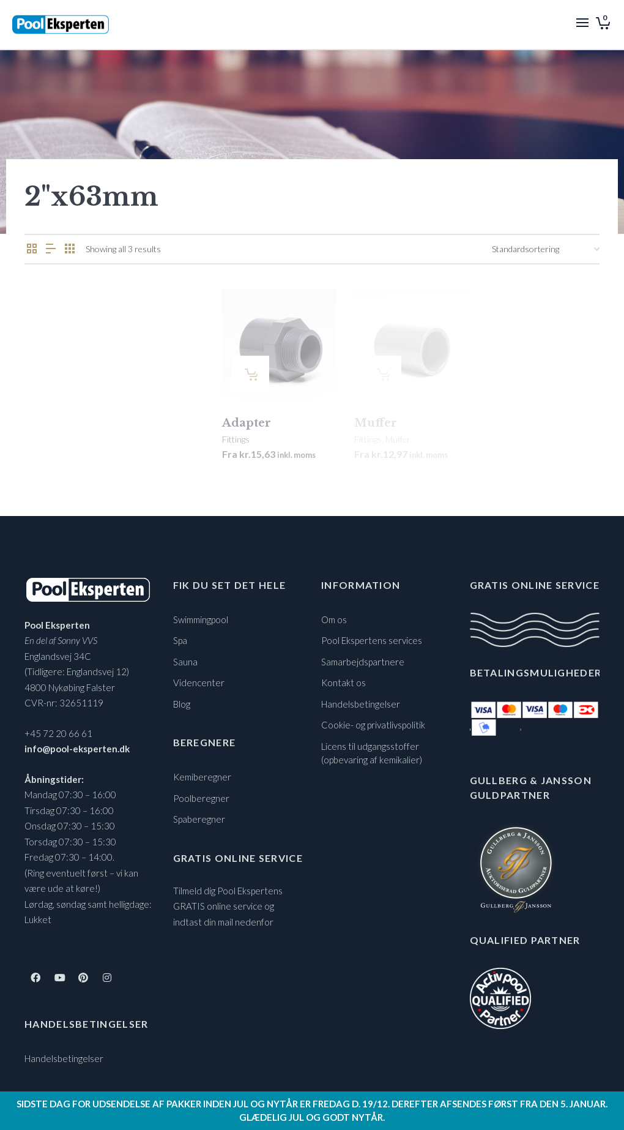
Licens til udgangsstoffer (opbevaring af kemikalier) (371, 753)
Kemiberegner (202, 776)
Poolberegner (201, 798)
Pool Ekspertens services (371, 640)
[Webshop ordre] (546, 249)
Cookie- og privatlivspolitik (373, 724)
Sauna (185, 661)
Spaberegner (199, 819)
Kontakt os (343, 682)
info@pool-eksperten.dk (77, 748)
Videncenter (199, 682)
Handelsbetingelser (63, 1058)
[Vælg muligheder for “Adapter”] (250, 375)
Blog (181, 703)
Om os (334, 619)
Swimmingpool (200, 619)
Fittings (236, 439)
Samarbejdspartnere (362, 661)
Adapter (246, 423)
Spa (180, 640)
